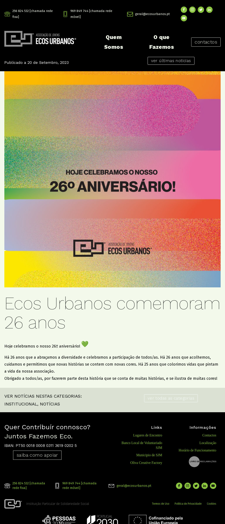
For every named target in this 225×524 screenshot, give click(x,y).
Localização (207, 443)
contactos (206, 42)
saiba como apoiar (37, 455)
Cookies (211, 503)
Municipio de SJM (149, 455)
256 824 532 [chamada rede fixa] (32, 14)
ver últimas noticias (171, 60)
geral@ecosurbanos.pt (152, 14)
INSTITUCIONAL (20, 404)
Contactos (209, 435)
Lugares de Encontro (147, 435)
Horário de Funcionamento (197, 450)
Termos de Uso (160, 503)
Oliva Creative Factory (146, 463)
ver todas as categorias (171, 398)
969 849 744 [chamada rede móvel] (91, 14)
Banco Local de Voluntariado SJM (142, 445)
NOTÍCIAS (50, 404)
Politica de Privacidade (188, 503)
